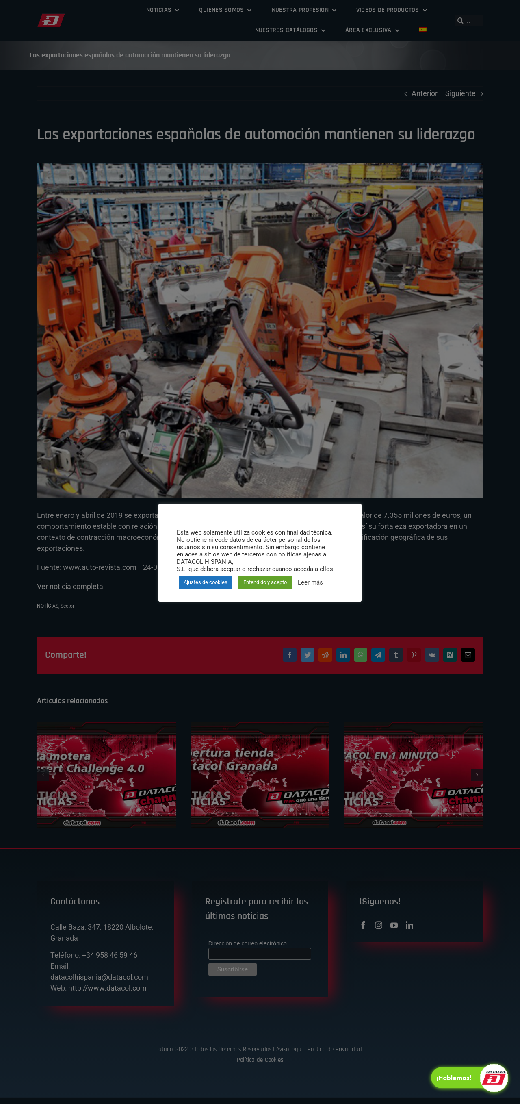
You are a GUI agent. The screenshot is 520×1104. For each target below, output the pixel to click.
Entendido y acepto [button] (265, 582)
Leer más (310, 582)
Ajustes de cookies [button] (206, 582)
